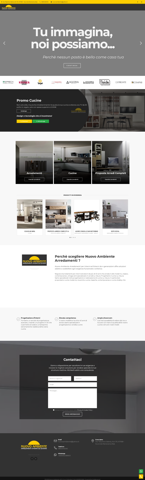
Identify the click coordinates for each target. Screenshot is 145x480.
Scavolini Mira (29, 231)
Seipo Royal (115, 231)
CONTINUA (70, 65)
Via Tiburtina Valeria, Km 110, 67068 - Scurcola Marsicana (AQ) (19, 2)
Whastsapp (40, 121)
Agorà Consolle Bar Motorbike (86, 231)
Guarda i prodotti (34, 179)
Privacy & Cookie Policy (84, 410)
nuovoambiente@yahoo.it (59, 2)
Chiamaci (24, 121)
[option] (72, 82)
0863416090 (44, 2)
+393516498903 (64, 456)
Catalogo (24, 111)
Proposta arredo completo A (58, 231)
